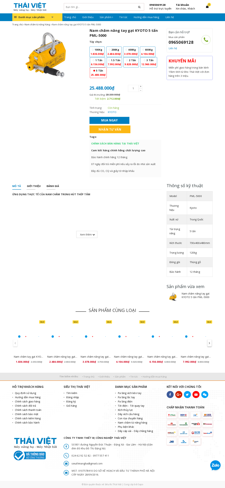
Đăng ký (71, 401)
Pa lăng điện (125, 401)
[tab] (16, 186)
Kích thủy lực (125, 410)
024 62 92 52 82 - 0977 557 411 (90, 455)
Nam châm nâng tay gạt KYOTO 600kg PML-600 (129, 356)
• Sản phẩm (119, 376)
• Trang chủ (88, 376)
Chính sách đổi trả (25, 405)
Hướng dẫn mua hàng (146, 17)
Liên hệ (169, 17)
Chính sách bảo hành (27, 422)
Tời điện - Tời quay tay (131, 405)
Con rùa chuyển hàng (130, 418)
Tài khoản (182, 5)
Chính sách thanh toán (28, 410)
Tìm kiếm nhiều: (69, 376)
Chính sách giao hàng (27, 401)
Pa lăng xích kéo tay (129, 393)
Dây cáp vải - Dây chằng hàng (135, 431)
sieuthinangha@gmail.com (87, 463)
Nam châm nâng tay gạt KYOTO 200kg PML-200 (62, 356)
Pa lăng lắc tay (126, 397)
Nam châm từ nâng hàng (132, 422)
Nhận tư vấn (109, 129)
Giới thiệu (88, 17)
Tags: (93, 136)
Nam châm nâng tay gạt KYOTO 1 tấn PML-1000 (162, 356)
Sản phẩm (106, 17)
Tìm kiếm (71, 393)
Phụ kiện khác (126, 426)
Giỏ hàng (71, 405)
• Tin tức (133, 376)
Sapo (140, 484)
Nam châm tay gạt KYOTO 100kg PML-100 (29, 356)
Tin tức (123, 17)
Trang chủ (70, 17)
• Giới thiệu (104, 376)
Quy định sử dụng (25, 393)
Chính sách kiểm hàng (28, 418)
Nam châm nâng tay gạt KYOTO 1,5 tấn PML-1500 (196, 356)
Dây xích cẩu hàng (128, 414)
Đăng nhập (72, 397)
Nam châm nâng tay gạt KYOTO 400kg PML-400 (96, 356)
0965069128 (157, 5)
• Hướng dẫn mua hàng (153, 376)
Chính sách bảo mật (26, 414)
